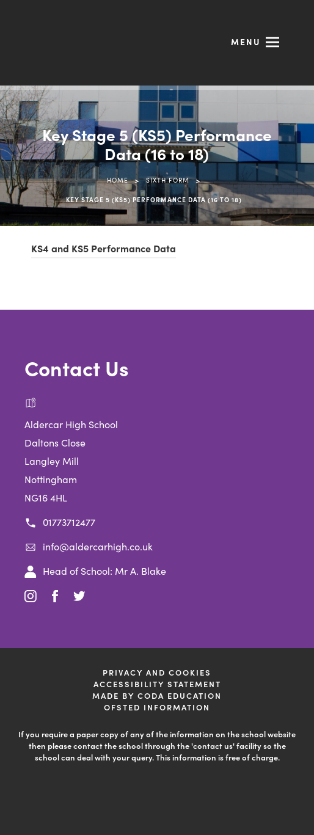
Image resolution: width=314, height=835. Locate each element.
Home (117, 179)
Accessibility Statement (157, 684)
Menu (246, 41)
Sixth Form (167, 179)
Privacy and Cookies (157, 672)
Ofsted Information (157, 707)
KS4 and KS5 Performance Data (103, 248)
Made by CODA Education (157, 695)
